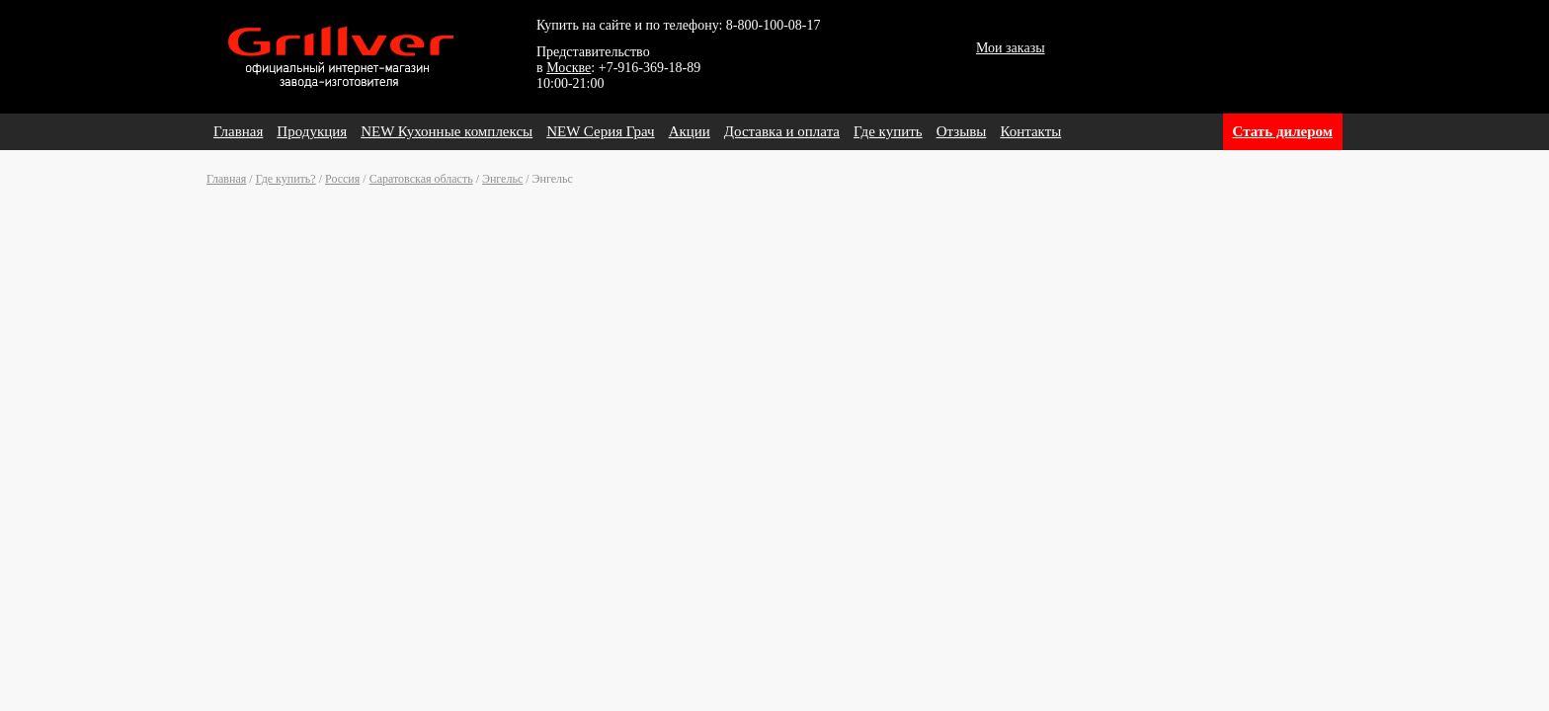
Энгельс (502, 179)
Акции (689, 131)
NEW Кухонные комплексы (446, 131)
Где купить (888, 131)
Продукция (312, 131)
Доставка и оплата (782, 131)
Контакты (1030, 131)
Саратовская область (421, 179)
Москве (568, 67)
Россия (342, 179)
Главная (238, 131)
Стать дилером (1283, 131)
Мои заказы (1010, 47)
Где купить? (286, 179)
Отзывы (962, 131)
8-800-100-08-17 (773, 25)
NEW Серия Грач (600, 131)
